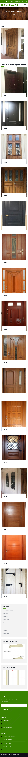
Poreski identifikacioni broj (8, 724)
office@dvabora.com (6, 749)
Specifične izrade (6, 622)
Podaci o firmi (6, 720)
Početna (8, 11)
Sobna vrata (5, 616)
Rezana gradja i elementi (8, 610)
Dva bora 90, (5, 754)
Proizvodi (13, 11)
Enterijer (4, 627)
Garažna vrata (6, 619)
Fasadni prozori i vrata (7, 624)
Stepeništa (5, 630)
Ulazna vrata (19, 11)
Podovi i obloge (6, 633)
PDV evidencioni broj (7, 727)
